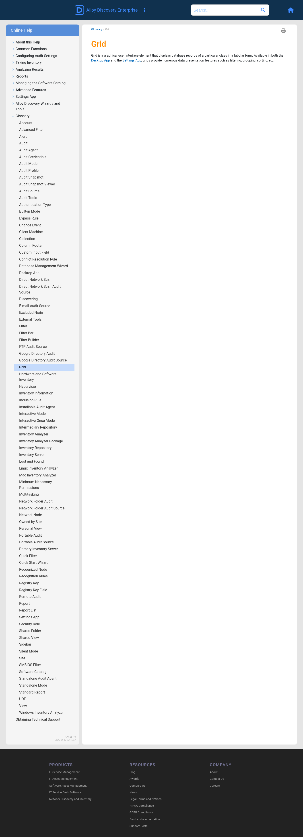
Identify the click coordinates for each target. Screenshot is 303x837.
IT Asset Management (63, 773)
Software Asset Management (68, 779)
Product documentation (145, 813)
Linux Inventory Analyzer (39, 462)
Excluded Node (31, 306)
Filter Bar (26, 326)
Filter (23, 320)
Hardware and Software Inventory (37, 370)
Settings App (24, 90)
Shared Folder (30, 624)
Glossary (20, 109)
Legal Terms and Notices (145, 793)
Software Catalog (33, 665)
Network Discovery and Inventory (70, 793)
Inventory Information (36, 387)
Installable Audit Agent (37, 400)
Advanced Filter (32, 123)
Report (25, 597)
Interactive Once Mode (37, 414)
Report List (28, 604)
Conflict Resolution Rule (38, 253)
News (133, 786)
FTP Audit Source (33, 340)
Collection (27, 232)
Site (22, 652)
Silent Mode (29, 645)
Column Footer (31, 239)
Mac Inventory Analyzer (38, 469)
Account (26, 116)
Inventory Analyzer (34, 428)
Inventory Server (32, 448)
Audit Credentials (33, 150)
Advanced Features (29, 83)
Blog (132, 766)
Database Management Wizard (44, 259)
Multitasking (29, 488)
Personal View (31, 522)
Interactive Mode (33, 407)
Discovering (29, 292)
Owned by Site (31, 515)
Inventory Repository (35, 441)
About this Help (26, 36)
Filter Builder (29, 333)
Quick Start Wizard (34, 556)
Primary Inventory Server (39, 542)
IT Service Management (64, 766)
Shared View (29, 631)
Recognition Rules (34, 570)
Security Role (30, 617)
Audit (23, 137)
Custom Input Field (34, 246)
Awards (134, 773)
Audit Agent (29, 144)
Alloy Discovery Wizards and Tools (36, 100)
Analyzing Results (28, 63)
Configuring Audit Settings (34, 49)
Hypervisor (28, 380)
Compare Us (137, 779)
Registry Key (29, 576)
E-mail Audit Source (35, 299)
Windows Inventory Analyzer (42, 706)
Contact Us (217, 773)
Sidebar (25, 638)
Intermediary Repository (38, 421)
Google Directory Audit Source (43, 354)
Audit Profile (29, 164)
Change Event (30, 219)
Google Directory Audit (37, 347)
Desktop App (29, 266)
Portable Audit (31, 529)
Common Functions (29, 42)
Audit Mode (28, 157)
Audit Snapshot (31, 171)
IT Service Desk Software (65, 786)
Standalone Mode (33, 679)
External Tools (30, 313)
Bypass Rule (29, 212)
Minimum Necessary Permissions (35, 478)
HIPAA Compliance (142, 800)
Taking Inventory (27, 56)
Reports (20, 70)
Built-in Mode (30, 205)
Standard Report (32, 686)
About (214, 766)
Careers (215, 779)
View (23, 699)
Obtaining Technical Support (38, 713)
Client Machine (31, 225)
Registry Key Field (33, 583)
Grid (23, 361)
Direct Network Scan (35, 273)
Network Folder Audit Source (42, 502)
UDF (23, 692)
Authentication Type (35, 198)
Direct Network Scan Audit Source (40, 283)
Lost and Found (32, 455)
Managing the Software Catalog (39, 76)
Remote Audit (30, 590)
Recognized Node (33, 563)
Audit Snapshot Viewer (37, 178)
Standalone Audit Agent (38, 672)
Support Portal (139, 820)
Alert (23, 130)
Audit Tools (28, 191)
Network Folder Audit (36, 495)
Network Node (31, 508)
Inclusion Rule (30, 394)
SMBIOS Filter (30, 658)
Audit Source (29, 185)
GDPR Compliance (141, 806)
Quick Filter (28, 549)
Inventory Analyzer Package (41, 435)
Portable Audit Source (37, 535)
